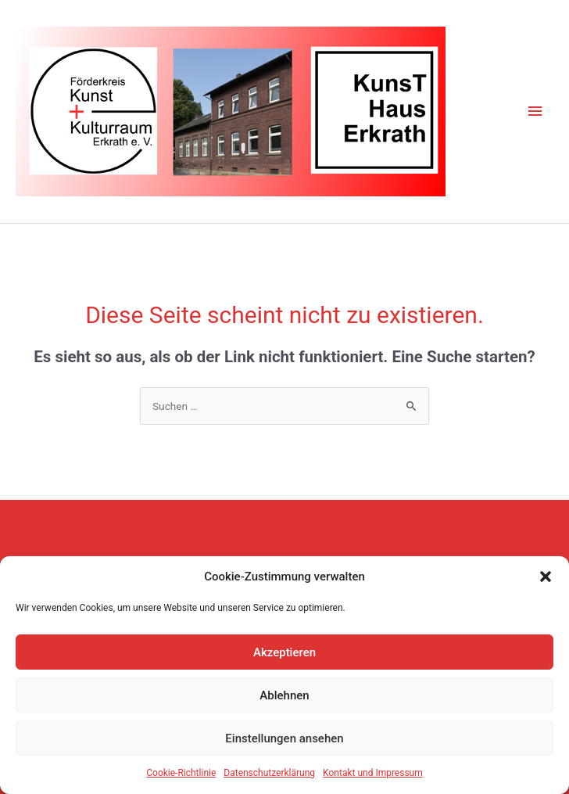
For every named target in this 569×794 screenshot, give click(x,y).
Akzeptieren (284, 652)
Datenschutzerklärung (269, 772)
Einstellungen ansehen (284, 738)
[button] (545, 576)
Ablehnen (284, 695)
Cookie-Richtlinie (181, 772)
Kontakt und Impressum (373, 772)
